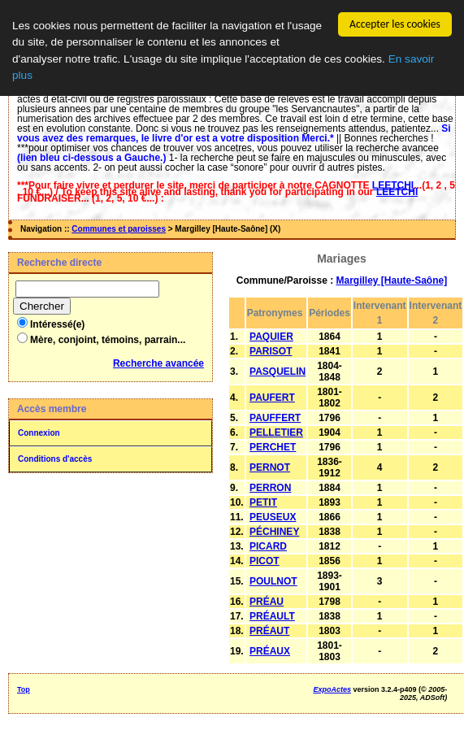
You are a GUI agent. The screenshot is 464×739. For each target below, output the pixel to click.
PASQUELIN (277, 371)
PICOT (264, 561)
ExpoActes (332, 689)
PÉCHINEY (274, 531)
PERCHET (272, 447)
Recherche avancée (158, 363)
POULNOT (273, 581)
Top (23, 689)
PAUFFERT (275, 418)
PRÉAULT (272, 616)
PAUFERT (272, 397)
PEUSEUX (272, 517)
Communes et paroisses (119, 228)
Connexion (39, 432)
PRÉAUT (269, 631)
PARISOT (270, 351)
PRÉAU (266, 601)
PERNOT (269, 467)
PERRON (270, 487)
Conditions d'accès (55, 458)
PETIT (263, 502)
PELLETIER (276, 432)
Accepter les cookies (394, 24)
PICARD (268, 546)
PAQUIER (271, 336)
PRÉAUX (269, 651)
